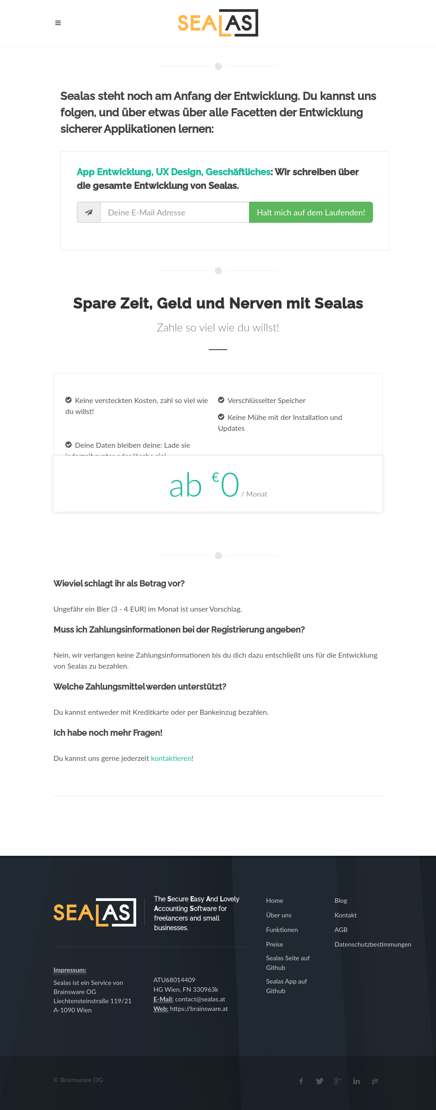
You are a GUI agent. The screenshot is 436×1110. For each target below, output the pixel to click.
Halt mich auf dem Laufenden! (311, 212)
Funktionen (282, 929)
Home (274, 900)
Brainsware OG (74, 991)
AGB (341, 929)
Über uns (278, 915)
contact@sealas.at (200, 999)
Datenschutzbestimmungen (373, 944)
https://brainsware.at (199, 1008)
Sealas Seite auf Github (288, 962)
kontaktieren (171, 758)
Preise (274, 944)
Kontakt (346, 915)
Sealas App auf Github (286, 986)
